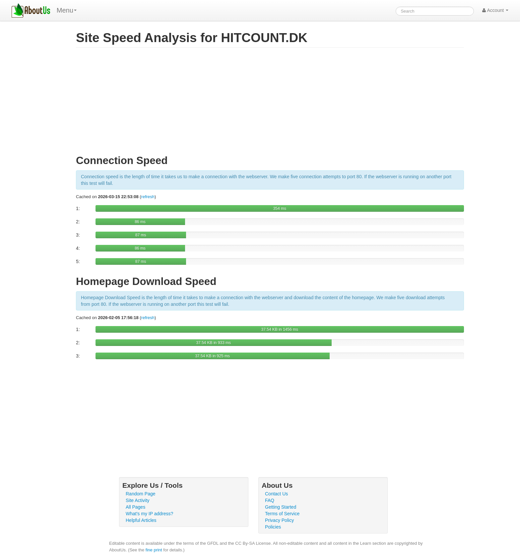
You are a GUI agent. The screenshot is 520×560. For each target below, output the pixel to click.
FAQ (269, 500)
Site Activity (138, 500)
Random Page (141, 493)
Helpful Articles (141, 520)
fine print (154, 549)
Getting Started (280, 507)
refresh (148, 196)
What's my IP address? (149, 513)
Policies (273, 527)
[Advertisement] (270, 104)
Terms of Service (282, 513)
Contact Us (276, 493)
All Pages (135, 507)
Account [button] (495, 10)
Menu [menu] (67, 10)
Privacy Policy (279, 520)
